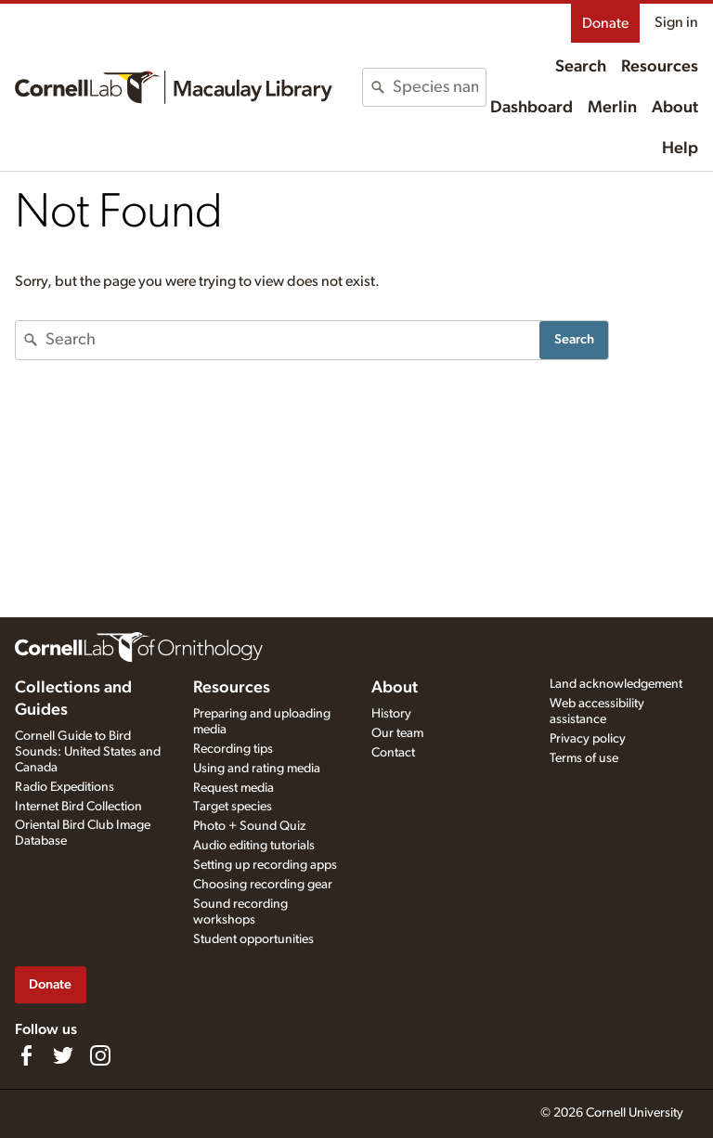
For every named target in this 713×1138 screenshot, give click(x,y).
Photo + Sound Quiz (249, 826)
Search (580, 66)
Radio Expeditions (64, 787)
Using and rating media (256, 768)
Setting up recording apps (265, 865)
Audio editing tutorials (254, 845)
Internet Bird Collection (78, 806)
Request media (233, 788)
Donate (605, 23)
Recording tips (233, 749)
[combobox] (439, 87)
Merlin (612, 107)
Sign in (676, 22)
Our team (397, 733)
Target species (232, 806)
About (675, 107)
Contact (393, 752)
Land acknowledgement (616, 684)
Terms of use (584, 758)
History (391, 713)
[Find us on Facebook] (26, 1055)
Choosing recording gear (262, 884)
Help (680, 148)
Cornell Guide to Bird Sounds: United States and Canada (88, 752)
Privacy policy (588, 738)
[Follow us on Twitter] (63, 1055)
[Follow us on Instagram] (100, 1055)
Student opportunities (253, 939)
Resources (659, 66)
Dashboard (531, 107)
